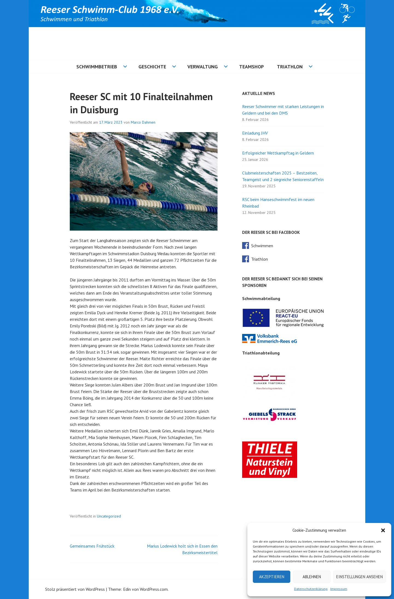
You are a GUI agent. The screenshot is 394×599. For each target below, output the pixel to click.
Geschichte (152, 66)
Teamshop (251, 66)
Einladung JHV (255, 133)
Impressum (338, 589)
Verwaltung (202, 66)
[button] (383, 530)
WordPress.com (154, 589)
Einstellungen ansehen (359, 576)
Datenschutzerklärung (311, 589)
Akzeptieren (271, 576)
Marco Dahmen (143, 122)
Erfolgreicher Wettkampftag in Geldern (278, 153)
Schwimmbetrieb (96, 66)
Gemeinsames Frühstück (92, 546)
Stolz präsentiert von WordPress (75, 589)
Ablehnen (312, 576)
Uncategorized (109, 516)
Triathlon (290, 66)
